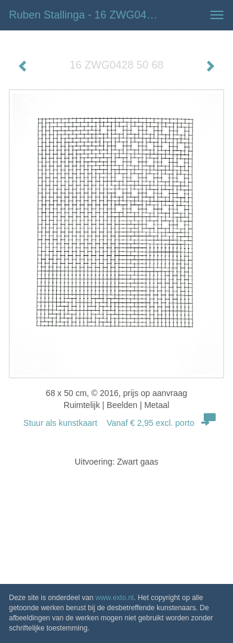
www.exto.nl (115, 597)
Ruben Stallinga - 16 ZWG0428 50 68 (89, 15)
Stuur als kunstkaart (116, 423)
